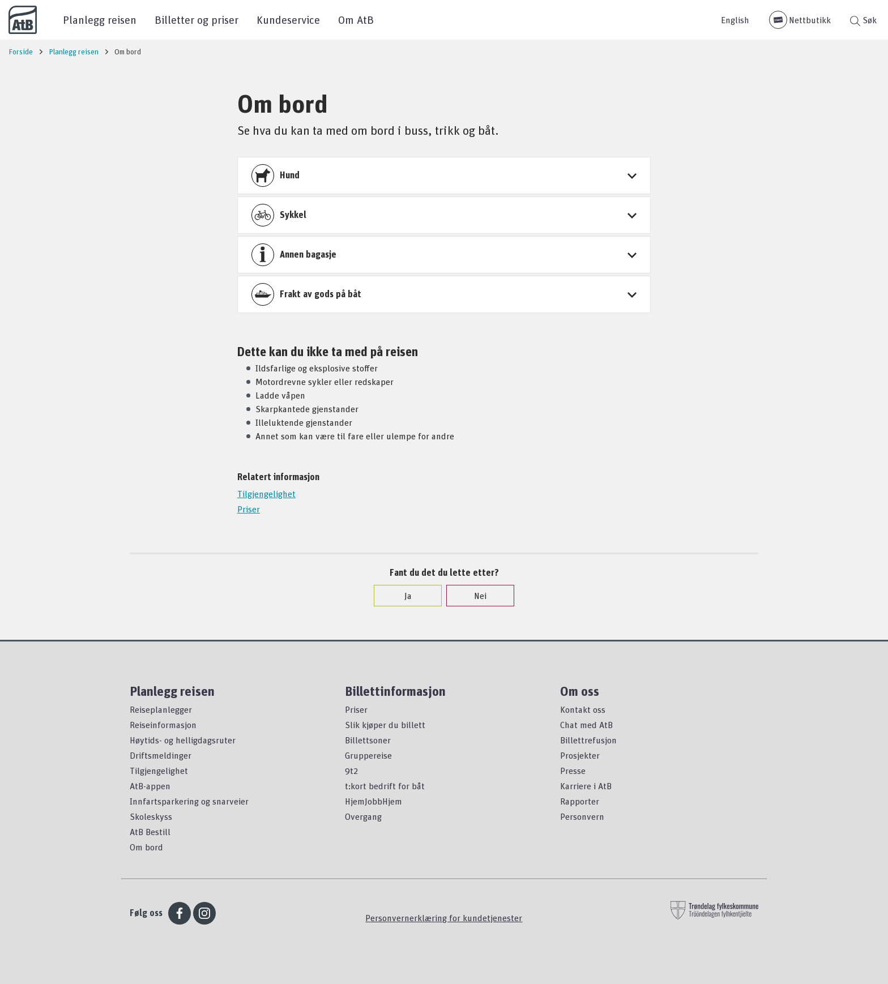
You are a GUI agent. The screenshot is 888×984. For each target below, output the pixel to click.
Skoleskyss (151, 816)
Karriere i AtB (586, 786)
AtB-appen (150, 786)
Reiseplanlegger (161, 709)
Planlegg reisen (99, 19)
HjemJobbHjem (373, 801)
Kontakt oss (582, 709)
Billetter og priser (196, 19)
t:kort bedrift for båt (385, 786)
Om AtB (356, 19)
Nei (474, 595)
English (735, 19)
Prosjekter (580, 755)
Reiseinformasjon (163, 724)
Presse (573, 770)
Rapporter (579, 801)
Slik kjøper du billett (385, 724)
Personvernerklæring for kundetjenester (443, 917)
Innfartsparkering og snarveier (189, 801)
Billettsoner (368, 740)
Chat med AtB (586, 724)
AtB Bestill (150, 831)
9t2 (351, 770)
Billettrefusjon (588, 740)
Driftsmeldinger (160, 755)
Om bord (146, 847)
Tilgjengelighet (266, 493)
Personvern (582, 816)
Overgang (363, 816)
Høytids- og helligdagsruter (183, 740)
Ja (402, 595)
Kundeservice (288, 19)
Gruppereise (368, 755)
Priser (248, 509)
